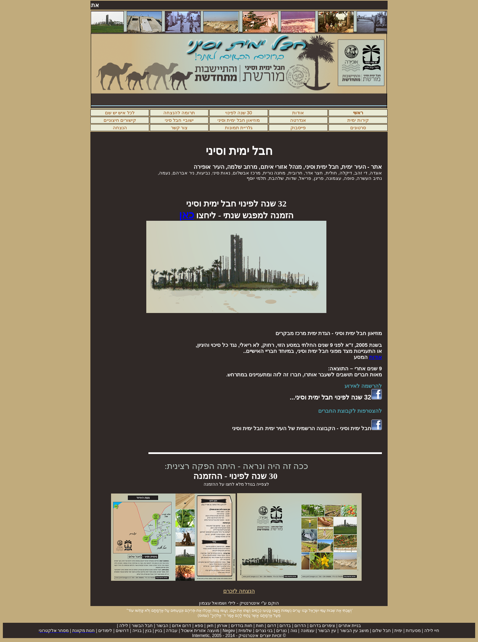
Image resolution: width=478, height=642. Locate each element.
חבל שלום (381, 630)
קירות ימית (358, 120)
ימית (398, 630)
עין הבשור (326, 630)
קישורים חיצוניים (120, 120)
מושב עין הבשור (354, 630)
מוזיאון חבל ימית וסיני (238, 120)
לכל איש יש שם (120, 112)
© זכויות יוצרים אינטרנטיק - (239, 635)
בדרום (285, 625)
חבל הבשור (142, 625)
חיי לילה (431, 630)
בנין (148, 630)
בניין (158, 630)
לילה (123, 625)
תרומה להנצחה (179, 112)
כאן (186, 214)
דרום (271, 625)
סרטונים (358, 127)
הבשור (162, 625)
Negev (228, 630)
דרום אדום (181, 625)
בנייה (137, 630)
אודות (298, 112)
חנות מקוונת (83, 630)
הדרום (300, 625)
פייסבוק (298, 127)
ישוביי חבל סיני (179, 120)
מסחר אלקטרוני (54, 630)
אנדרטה (298, 120)
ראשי (358, 112)
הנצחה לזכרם (239, 591)
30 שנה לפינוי (238, 112)
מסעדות (413, 630)
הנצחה (120, 127)
